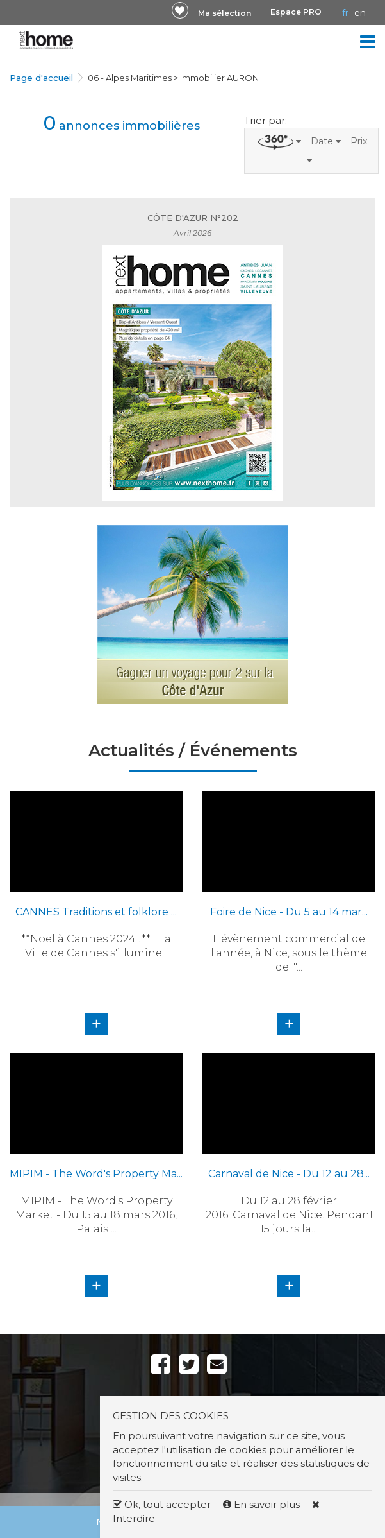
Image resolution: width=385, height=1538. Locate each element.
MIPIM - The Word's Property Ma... (96, 1174)
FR (345, 13)
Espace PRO (296, 12)
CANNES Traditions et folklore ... (96, 912)
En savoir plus (262, 1504)
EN (360, 13)
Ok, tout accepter (162, 1504)
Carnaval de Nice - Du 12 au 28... (289, 1174)
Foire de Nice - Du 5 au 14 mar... (289, 912)
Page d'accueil (41, 78)
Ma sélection (224, 13)
